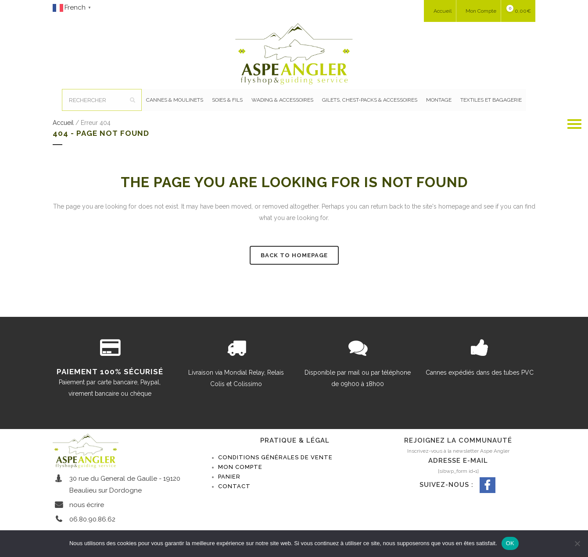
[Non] (577, 543)
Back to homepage (294, 255)
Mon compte (240, 467)
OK (510, 543)
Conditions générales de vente (275, 457)
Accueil (63, 122)
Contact (234, 486)
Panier (229, 476)
